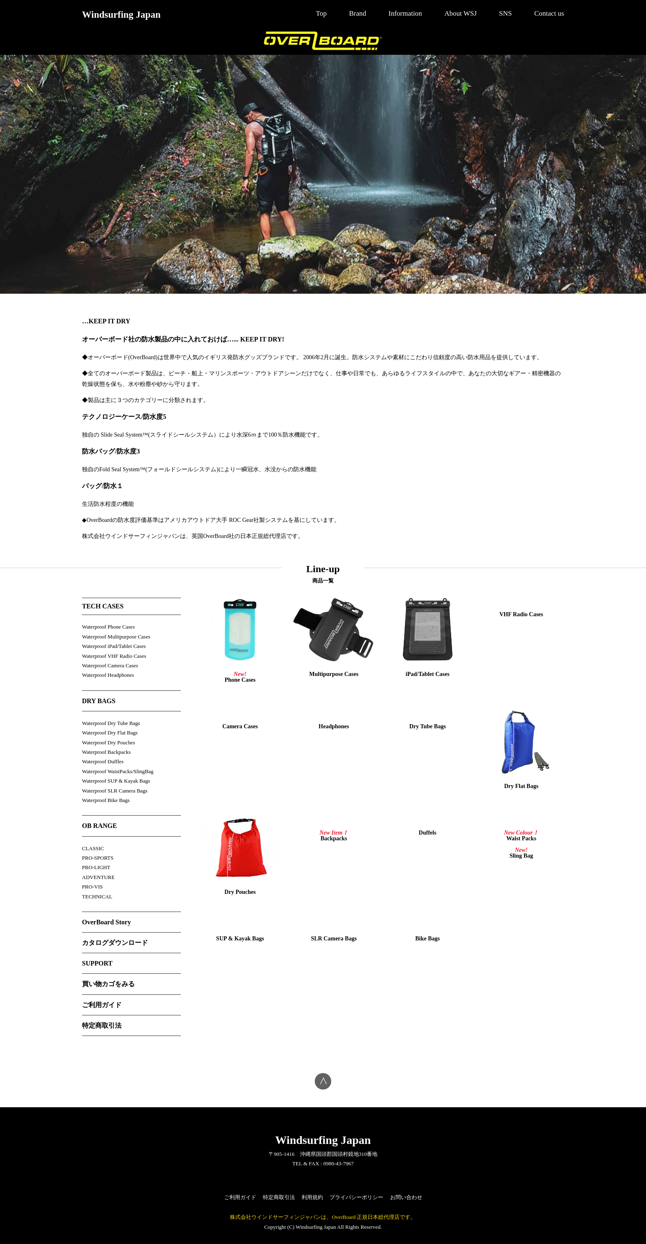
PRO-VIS (92, 887)
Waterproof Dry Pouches (108, 742)
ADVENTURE (98, 877)
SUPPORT (97, 963)
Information (405, 13)
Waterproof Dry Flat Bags (110, 733)
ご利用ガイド (102, 1004)
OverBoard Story (106, 922)
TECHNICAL (97, 896)
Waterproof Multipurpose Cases (116, 637)
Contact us (549, 13)
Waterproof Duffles (103, 761)
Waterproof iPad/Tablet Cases (114, 646)
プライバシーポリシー (356, 1197)
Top (321, 13)
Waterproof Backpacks (106, 752)
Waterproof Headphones (108, 675)
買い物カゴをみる (108, 983)
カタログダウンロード (115, 942)
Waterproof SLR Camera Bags (114, 791)
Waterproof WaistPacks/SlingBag (118, 771)
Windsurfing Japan (121, 14)
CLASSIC (93, 848)
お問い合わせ (406, 1197)
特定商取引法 (102, 1025)
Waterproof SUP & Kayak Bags (116, 781)
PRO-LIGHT (96, 867)
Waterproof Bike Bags (106, 800)
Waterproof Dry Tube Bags (111, 723)
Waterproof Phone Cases (108, 627)
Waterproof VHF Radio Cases (114, 656)
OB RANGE (99, 825)
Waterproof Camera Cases (110, 665)
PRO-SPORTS (98, 858)
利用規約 (312, 1197)
